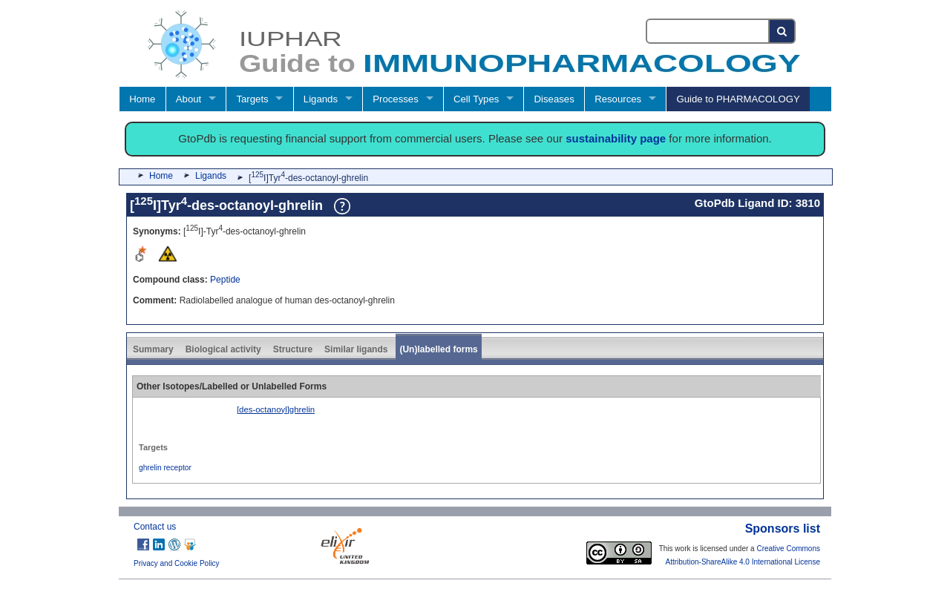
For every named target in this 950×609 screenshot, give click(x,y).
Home (142, 99)
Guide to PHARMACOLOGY (737, 99)
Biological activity (223, 349)
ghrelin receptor (165, 468)
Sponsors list (782, 528)
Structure (292, 349)
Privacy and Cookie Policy (177, 563)
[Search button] (783, 31)
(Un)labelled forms (438, 349)
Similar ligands (355, 349)
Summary (153, 349)
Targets (252, 99)
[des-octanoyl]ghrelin (276, 409)
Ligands (321, 99)
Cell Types (476, 99)
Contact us (155, 526)
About (188, 99)
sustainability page (616, 138)
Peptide (225, 279)
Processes (396, 99)
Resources (617, 99)
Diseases (554, 99)
